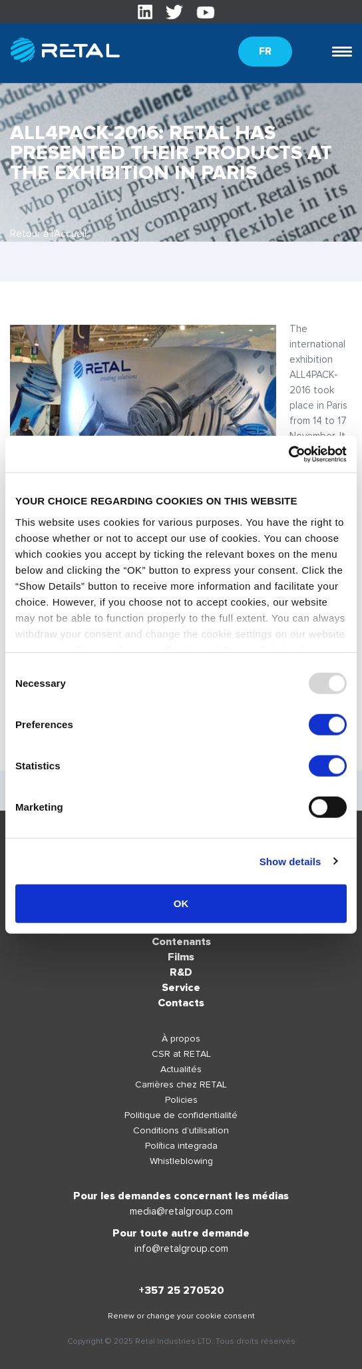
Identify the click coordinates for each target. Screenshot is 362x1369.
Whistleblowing (181, 1161)
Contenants (181, 941)
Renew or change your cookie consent (181, 1316)
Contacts (181, 1003)
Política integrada (181, 1145)
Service (181, 987)
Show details (290, 861)
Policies (181, 1099)
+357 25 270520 (181, 1290)
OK (181, 903)
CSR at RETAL (181, 1054)
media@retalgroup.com (181, 1211)
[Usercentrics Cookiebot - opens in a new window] (288, 454)
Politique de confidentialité (181, 1115)
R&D (181, 972)
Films (181, 957)
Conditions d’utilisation (181, 1130)
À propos (181, 1038)
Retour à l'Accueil (48, 234)
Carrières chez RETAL (181, 1084)
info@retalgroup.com (181, 1249)
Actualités (181, 1069)
